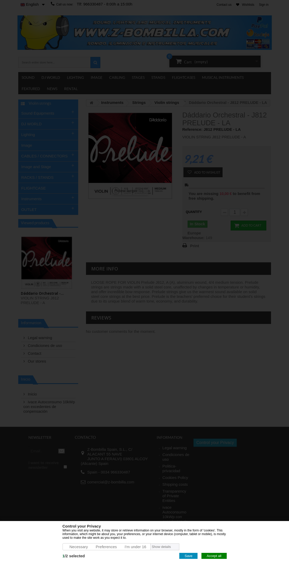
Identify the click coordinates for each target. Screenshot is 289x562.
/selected (74, 556)
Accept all (214, 556)
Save (188, 556)
